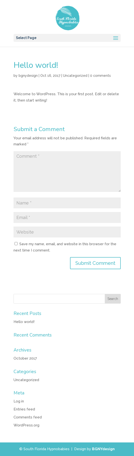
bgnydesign (28, 76)
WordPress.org (26, 425)
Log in (19, 401)
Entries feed (24, 409)
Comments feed (28, 417)
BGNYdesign (103, 449)
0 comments (100, 76)
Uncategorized (75, 76)
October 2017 (25, 358)
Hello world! (24, 322)
